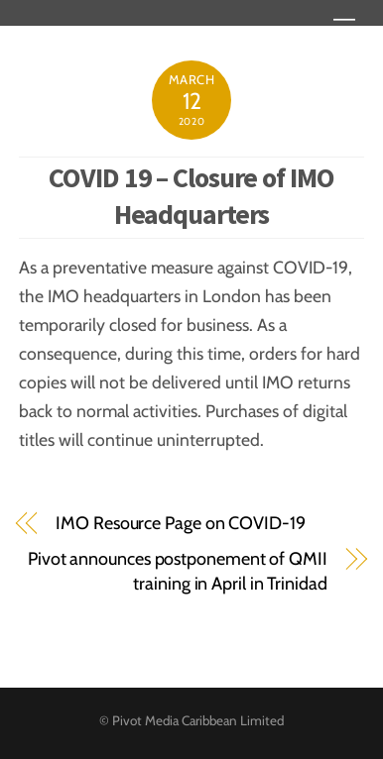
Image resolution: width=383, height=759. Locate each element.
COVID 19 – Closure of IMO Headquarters (191, 195)
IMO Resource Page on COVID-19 (180, 523)
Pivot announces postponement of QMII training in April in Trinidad (177, 571)
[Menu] (344, 27)
